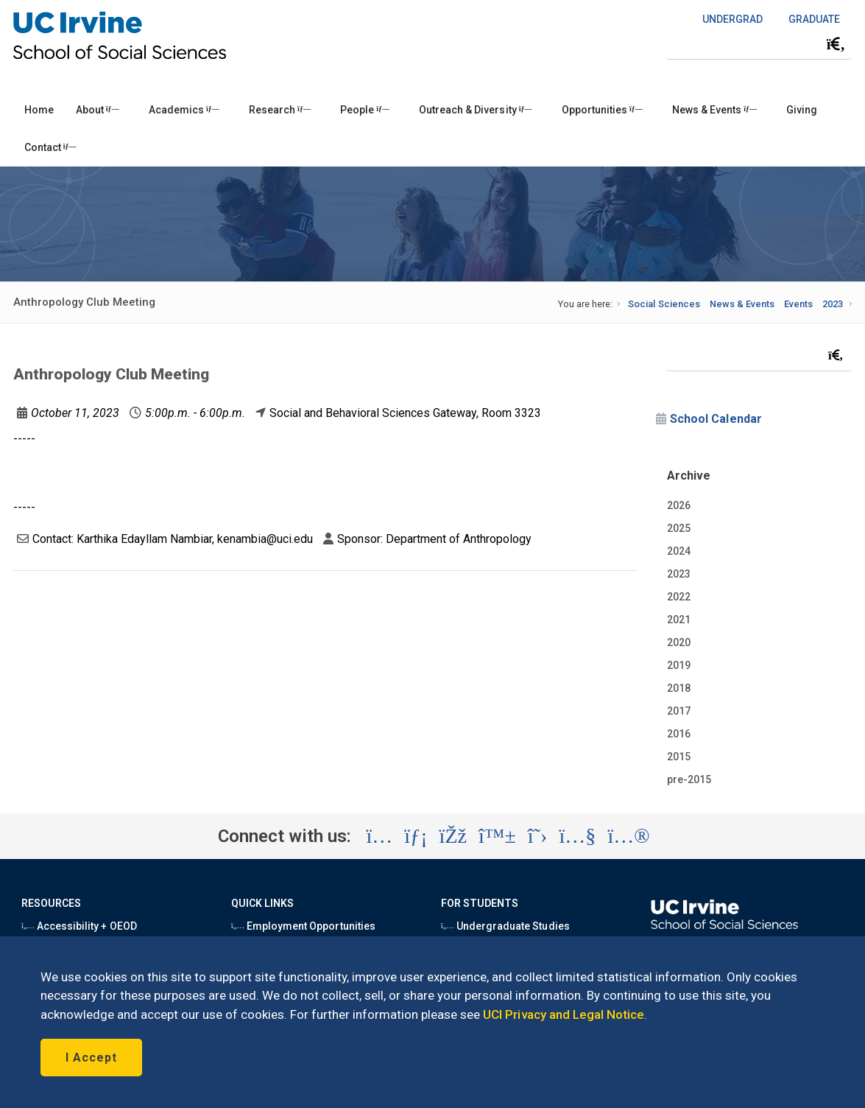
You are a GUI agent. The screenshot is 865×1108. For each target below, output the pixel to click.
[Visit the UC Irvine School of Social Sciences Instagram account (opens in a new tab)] (379, 836)
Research (280, 110)
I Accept (91, 1058)
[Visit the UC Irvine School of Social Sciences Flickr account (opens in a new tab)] (628, 836)
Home (39, 110)
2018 (679, 688)
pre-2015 (689, 779)
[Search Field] (759, 44)
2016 (679, 734)
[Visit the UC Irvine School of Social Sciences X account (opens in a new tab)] (538, 836)
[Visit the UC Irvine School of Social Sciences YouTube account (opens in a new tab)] (577, 836)
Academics (184, 110)
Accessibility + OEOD (79, 926)
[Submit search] (835, 44)
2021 (679, 619)
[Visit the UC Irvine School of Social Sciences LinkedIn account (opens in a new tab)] (415, 836)
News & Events (714, 110)
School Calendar (715, 419)
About (97, 110)
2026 (679, 505)
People (364, 110)
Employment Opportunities (303, 926)
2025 (679, 528)
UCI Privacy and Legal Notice (563, 1014)
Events (798, 303)
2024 (679, 551)
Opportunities (602, 110)
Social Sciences (663, 303)
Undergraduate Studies (505, 926)
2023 (832, 303)
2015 (679, 756)
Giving (801, 110)
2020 (679, 642)
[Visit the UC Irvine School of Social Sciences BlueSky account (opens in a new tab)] (497, 836)
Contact (50, 147)
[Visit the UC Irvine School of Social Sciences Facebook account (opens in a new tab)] (453, 836)
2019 (679, 665)
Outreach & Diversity (475, 110)
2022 (679, 597)
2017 (679, 711)
